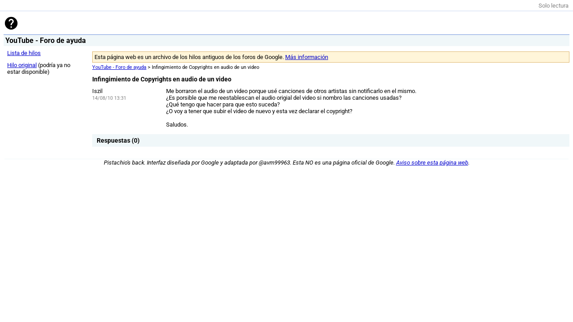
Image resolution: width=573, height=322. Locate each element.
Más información (306, 57)
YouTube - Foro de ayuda (119, 67)
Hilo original (22, 65)
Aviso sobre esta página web (432, 162)
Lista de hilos (24, 53)
